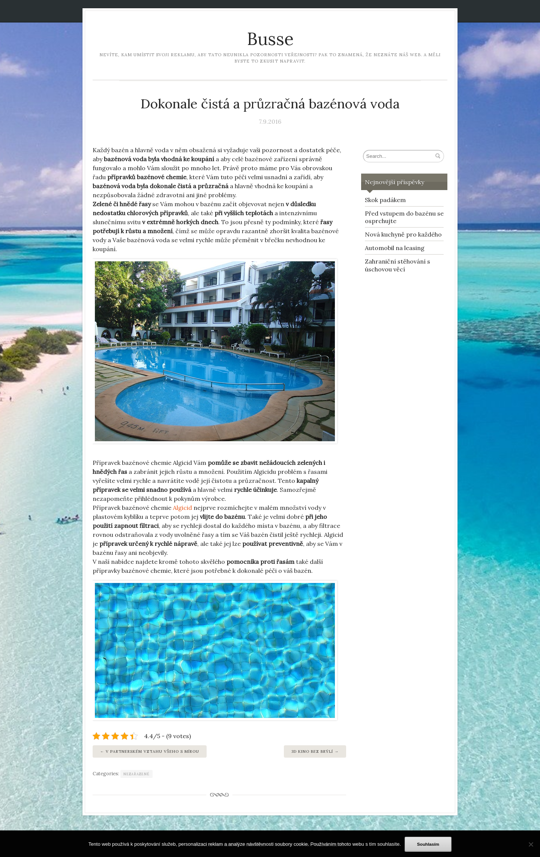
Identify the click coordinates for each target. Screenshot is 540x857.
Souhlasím (428, 844)
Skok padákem (385, 200)
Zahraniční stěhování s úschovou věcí (397, 265)
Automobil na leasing (394, 248)
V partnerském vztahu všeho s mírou (152, 751)
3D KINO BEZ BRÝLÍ (312, 751)
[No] (530, 844)
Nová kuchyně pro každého (403, 234)
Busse (270, 39)
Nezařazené (136, 774)
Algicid (182, 507)
